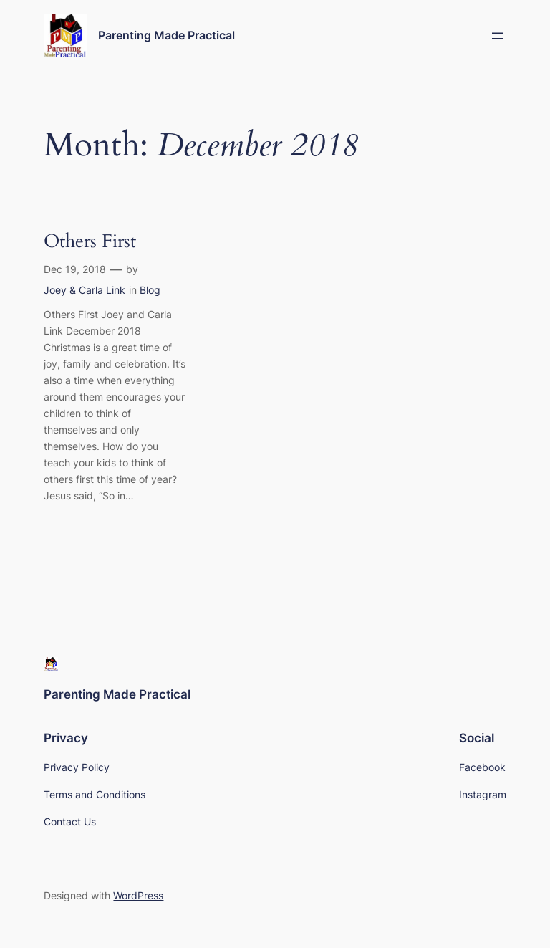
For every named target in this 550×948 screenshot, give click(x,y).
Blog (150, 290)
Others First (90, 242)
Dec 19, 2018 (75, 269)
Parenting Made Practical (166, 35)
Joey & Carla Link (84, 290)
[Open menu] (497, 35)
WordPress (138, 895)
